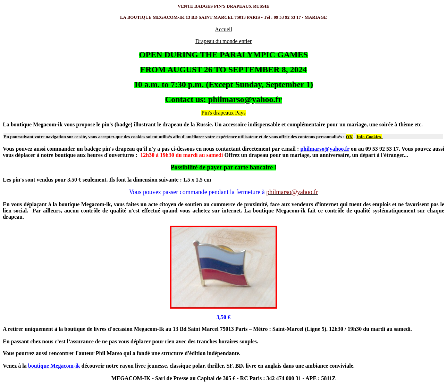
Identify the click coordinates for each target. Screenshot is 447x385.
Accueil (223, 29)
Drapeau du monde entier (223, 41)
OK (349, 136)
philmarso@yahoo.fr (245, 99)
